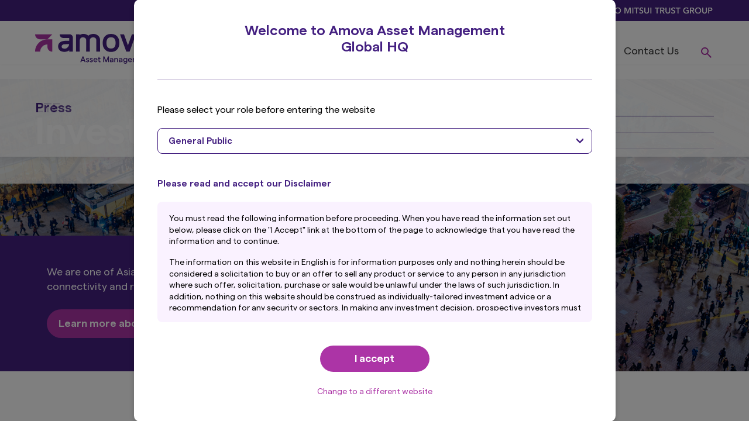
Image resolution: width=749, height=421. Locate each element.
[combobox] (374, 141)
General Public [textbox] (200, 141)
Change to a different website (374, 392)
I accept (374, 358)
